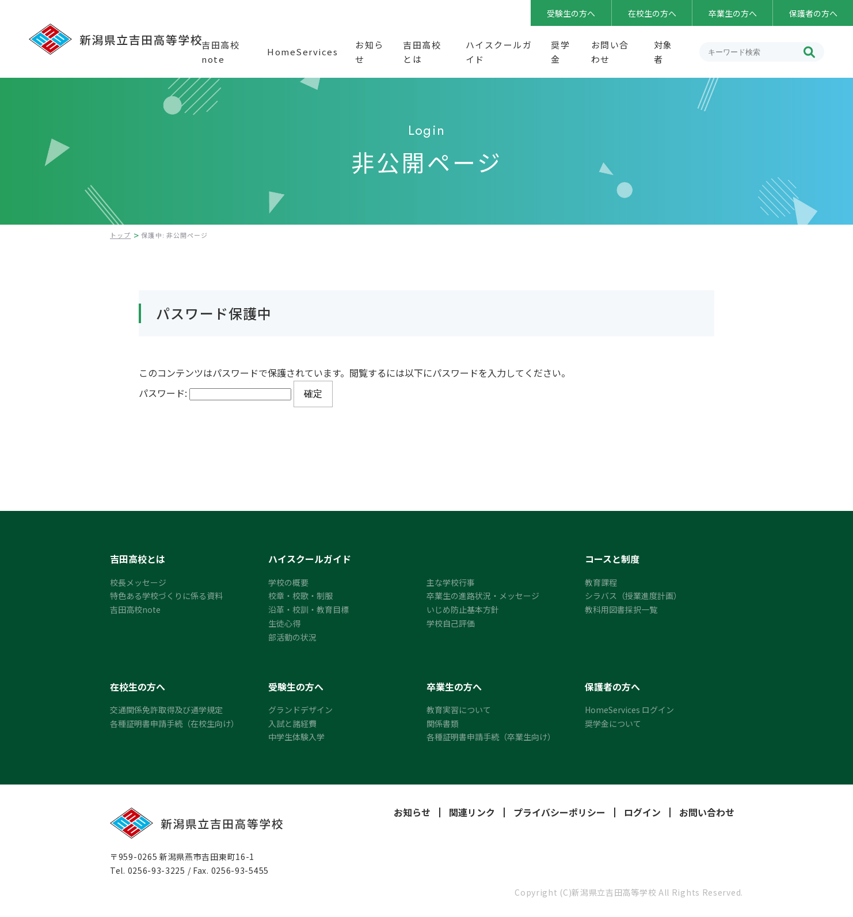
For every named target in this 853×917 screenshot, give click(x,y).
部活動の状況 (292, 637)
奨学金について (613, 723)
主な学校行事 (451, 582)
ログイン (642, 812)
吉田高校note (135, 609)
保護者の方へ (813, 13)
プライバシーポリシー (559, 812)
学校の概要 (288, 582)
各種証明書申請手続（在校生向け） (174, 723)
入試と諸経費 (292, 723)
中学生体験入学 (296, 736)
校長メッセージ (138, 582)
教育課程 (601, 582)
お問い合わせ (706, 812)
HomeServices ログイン (629, 709)
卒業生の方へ (733, 13)
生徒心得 (284, 623)
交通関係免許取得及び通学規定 (166, 709)
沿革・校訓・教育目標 (308, 609)
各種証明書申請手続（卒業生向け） (491, 736)
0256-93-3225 (156, 870)
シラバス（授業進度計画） (633, 595)
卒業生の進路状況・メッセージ (483, 595)
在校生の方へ (652, 13)
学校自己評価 (451, 623)
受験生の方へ (571, 13)
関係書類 (443, 723)
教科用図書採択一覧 (621, 609)
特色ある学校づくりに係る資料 (166, 595)
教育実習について (459, 709)
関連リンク (472, 812)
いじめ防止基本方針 (463, 609)
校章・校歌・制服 (300, 595)
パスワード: (215, 393)
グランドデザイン (300, 709)
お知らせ (412, 812)
